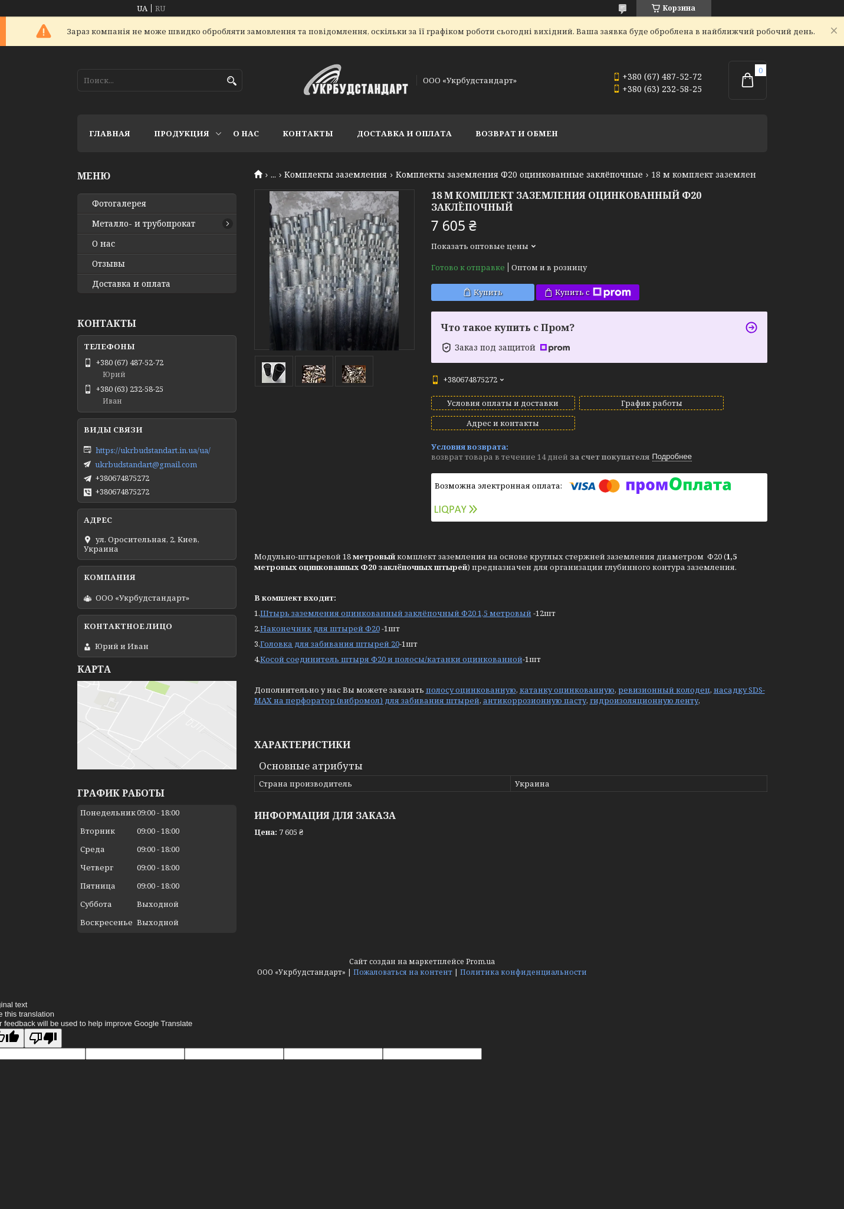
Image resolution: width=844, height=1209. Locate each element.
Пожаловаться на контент (402, 972)
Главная (109, 133)
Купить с (593, 292)
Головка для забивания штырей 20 (329, 633)
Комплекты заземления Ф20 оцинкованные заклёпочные (519, 174)
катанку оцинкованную (567, 679)
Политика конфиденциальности (523, 972)
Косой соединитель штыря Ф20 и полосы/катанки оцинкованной (391, 648)
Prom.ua (480, 961)
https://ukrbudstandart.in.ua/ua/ (153, 450)
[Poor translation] (43, 1038)
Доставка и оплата (404, 133)
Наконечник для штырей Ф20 (320, 617)
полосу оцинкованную (471, 679)
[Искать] (232, 81)
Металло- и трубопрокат (143, 223)
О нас (246, 133)
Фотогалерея (119, 203)
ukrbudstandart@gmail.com (146, 464)
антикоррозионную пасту (534, 689)
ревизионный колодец (664, 679)
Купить (488, 292)
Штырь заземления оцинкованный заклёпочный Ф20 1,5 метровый (395, 602)
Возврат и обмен (516, 133)
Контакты (308, 133)
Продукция (181, 133)
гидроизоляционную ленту (644, 689)
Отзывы (108, 263)
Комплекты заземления (335, 174)
